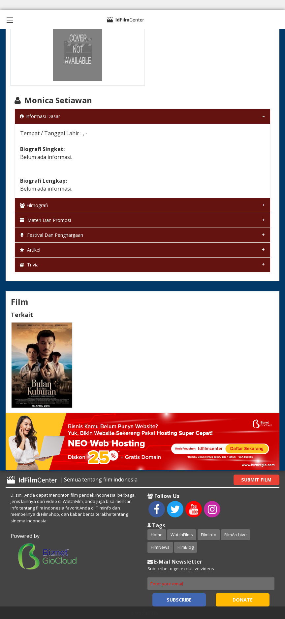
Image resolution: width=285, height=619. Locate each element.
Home (157, 535)
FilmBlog (185, 547)
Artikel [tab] (30, 250)
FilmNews (160, 547)
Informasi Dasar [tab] (40, 116)
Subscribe (179, 600)
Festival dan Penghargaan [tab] (51, 235)
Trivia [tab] (29, 265)
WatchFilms (182, 535)
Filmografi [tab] (34, 205)
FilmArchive (235, 535)
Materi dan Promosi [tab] (45, 220)
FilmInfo (208, 535)
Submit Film (256, 480)
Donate (243, 600)
